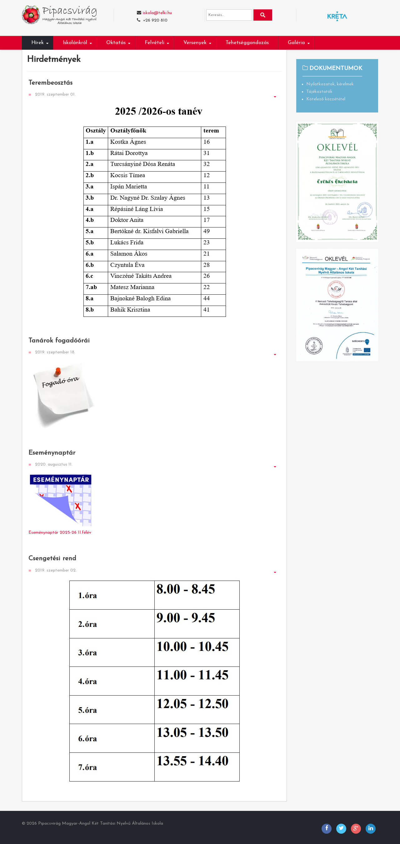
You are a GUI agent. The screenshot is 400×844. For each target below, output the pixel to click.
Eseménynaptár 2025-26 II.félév (59, 532)
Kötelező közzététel (325, 99)
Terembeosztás (50, 83)
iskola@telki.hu (157, 13)
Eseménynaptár (51, 453)
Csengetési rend (52, 558)
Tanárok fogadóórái (59, 340)
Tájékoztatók (319, 91)
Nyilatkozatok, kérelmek (330, 84)
